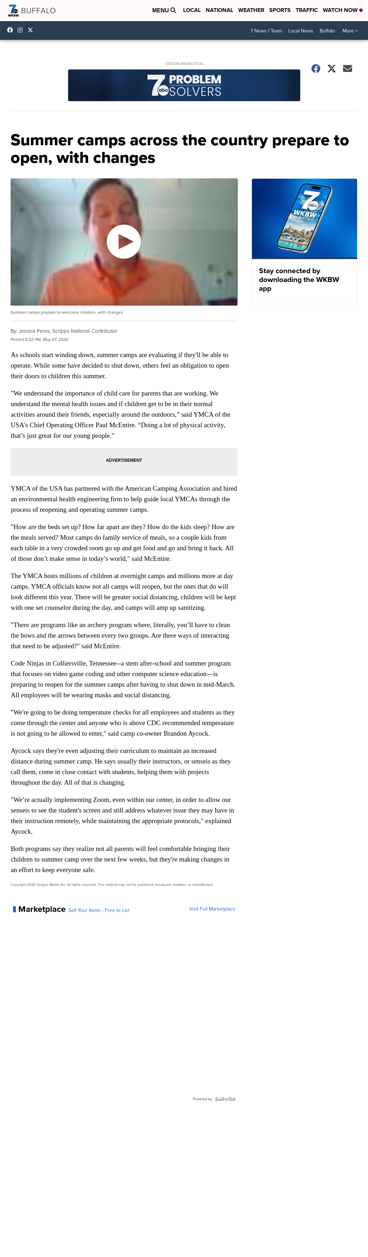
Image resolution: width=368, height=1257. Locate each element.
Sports (280, 10)
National (219, 10)
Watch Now (343, 10)
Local (192, 10)
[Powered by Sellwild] (225, 1099)
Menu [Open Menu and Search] (164, 10)
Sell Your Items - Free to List (98, 910)
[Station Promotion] (184, 86)
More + (350, 31)
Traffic (307, 10)
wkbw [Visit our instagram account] (22, 30)
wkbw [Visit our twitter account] (32, 30)
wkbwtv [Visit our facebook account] (11, 30)
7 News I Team (266, 31)
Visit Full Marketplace (212, 909)
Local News (300, 31)
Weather (251, 10)
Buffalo (327, 31)
